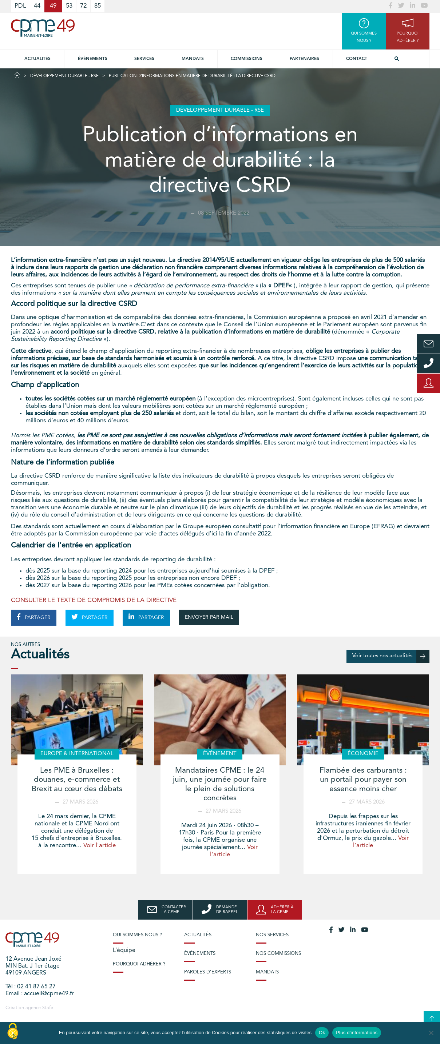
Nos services (272, 935)
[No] (431, 1032)
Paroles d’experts (207, 972)
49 (53, 6)
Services (144, 59)
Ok (322, 1032)
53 (69, 6)
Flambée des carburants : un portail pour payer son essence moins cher (363, 780)
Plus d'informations (356, 1032)
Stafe (47, 1007)
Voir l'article (99, 845)
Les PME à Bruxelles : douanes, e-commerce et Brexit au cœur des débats (77, 780)
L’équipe (124, 950)
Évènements (92, 59)
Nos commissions (278, 953)
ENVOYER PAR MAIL (209, 617)
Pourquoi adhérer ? (139, 964)
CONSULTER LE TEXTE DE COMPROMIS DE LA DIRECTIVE (94, 600)
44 (37, 6)
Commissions (246, 59)
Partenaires (304, 59)
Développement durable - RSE (64, 76)
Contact (356, 59)
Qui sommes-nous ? (137, 935)
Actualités (37, 59)
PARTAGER (34, 617)
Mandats (193, 59)
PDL (20, 6)
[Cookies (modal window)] (12, 1031)
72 (83, 6)
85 (97, 6)
